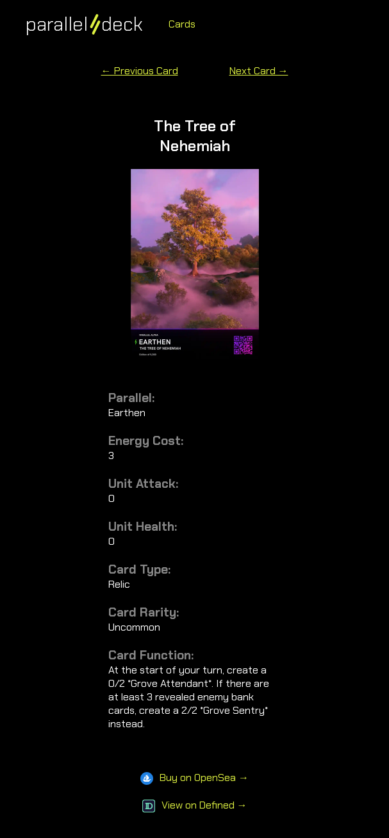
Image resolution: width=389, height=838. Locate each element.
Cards (182, 24)
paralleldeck (84, 24)
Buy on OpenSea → (194, 777)
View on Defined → (194, 805)
